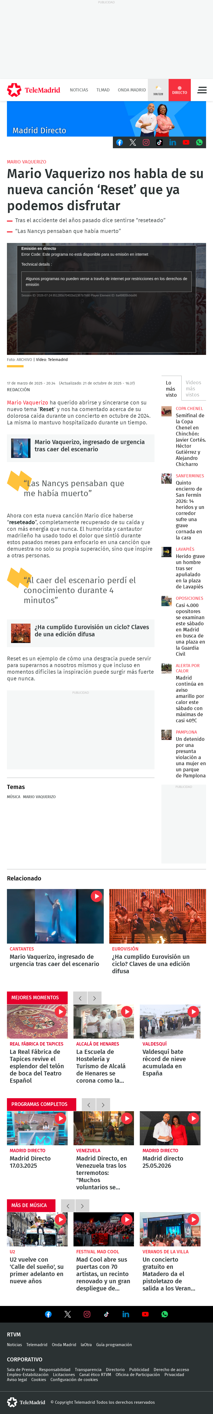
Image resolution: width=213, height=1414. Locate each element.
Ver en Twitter (67, 1315)
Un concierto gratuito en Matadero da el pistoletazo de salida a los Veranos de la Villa (170, 1229)
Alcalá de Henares (97, 1044)
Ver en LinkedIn (125, 1314)
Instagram (146, 142)
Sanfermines (190, 476)
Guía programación (114, 1345)
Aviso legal (17, 1380)
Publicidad (139, 1370)
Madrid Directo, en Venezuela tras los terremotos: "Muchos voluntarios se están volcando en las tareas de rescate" (103, 1128)
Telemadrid (36, 1345)
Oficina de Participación (138, 1375)
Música (13, 797)
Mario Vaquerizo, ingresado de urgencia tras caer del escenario (21, 448)
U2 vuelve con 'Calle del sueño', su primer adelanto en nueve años (37, 1229)
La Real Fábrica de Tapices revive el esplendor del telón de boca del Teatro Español (37, 1022)
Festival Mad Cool (97, 1251)
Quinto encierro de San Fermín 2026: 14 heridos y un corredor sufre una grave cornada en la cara (166, 478)
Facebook (119, 142)
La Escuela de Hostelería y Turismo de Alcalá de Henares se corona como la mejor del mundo (103, 1022)
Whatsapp (199, 142)
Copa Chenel (189, 408)
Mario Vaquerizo (26, 162)
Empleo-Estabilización (28, 1375)
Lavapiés (185, 549)
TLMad (103, 90)
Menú (202, 90)
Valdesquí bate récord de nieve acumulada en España (170, 1022)
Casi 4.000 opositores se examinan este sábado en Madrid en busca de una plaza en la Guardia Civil (166, 601)
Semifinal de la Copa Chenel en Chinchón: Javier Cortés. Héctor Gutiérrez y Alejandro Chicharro (166, 411)
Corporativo (24, 1359)
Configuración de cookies (74, 1380)
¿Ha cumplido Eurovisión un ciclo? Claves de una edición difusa (21, 633)
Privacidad (174, 1375)
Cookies (38, 1380)
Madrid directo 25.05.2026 (170, 1128)
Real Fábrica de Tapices (37, 1044)
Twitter (133, 142)
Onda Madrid (132, 90)
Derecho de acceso (171, 1370)
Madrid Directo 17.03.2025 (37, 1128)
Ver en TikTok (106, 1315)
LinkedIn (172, 142)
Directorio (115, 1370)
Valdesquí (155, 1044)
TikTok (159, 142)
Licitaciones (64, 1375)
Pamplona (186, 732)
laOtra (86, 1345)
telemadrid (26, 1402)
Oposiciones (189, 598)
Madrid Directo (27, 1150)
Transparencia (88, 1370)
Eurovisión (125, 949)
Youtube (186, 142)
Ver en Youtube (145, 1314)
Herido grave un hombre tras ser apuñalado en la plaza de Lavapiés (166, 552)
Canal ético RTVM (95, 1375)
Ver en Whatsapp (164, 1314)
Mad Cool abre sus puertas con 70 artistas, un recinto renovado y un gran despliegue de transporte (103, 1229)
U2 (12, 1251)
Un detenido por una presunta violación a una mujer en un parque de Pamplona (166, 735)
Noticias (79, 90)
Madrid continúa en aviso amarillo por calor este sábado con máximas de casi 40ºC (166, 668)
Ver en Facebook (48, 1315)
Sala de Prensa (21, 1370)
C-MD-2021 (106, 119)
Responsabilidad (54, 1370)
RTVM (14, 1335)
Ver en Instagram (87, 1314)
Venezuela (88, 1150)
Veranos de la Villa (166, 1251)
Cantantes (22, 949)
